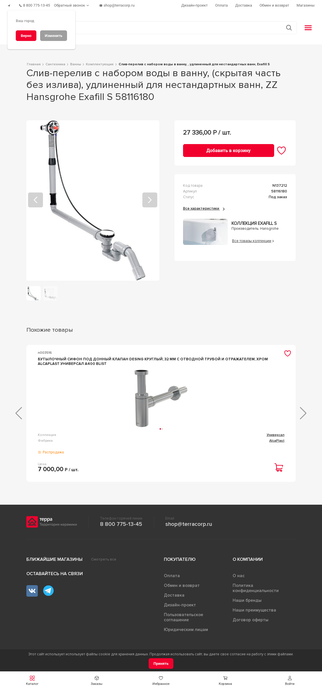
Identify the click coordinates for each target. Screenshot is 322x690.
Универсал (90, 437)
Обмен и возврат (182, 587)
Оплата (172, 578)
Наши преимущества (254, 612)
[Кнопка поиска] (286, 25)
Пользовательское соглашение (183, 619)
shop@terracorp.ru (188, 526)
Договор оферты (250, 622)
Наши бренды (247, 602)
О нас (239, 578)
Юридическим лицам (186, 631)
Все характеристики (204, 206)
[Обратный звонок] (77, 4)
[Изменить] (53, 35)
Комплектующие (178, 437)
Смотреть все (103, 561)
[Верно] (26, 35)
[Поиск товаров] (158, 25)
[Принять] (161, 663)
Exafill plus (275, 437)
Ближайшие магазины (54, 562)
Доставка (174, 597)
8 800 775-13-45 (121, 526)
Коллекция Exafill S (254, 221)
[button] (290, 680)
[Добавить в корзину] (228, 148)
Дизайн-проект (180, 607)
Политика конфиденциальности (256, 590)
